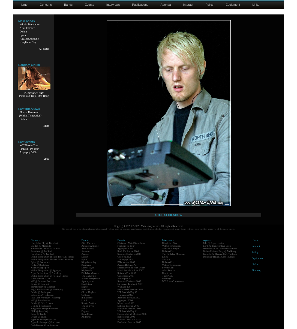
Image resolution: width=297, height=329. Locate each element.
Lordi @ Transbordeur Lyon (217, 245)
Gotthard (86, 295)
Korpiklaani (87, 314)
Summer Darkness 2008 (129, 254)
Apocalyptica (88, 281)
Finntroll (86, 289)
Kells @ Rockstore (40, 265)
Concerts (46, 4)
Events (89, 4)
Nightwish (87, 270)
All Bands (86, 316)
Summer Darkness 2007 (129, 281)
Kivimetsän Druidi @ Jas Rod (45, 248)
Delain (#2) (167, 262)
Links (255, 4)
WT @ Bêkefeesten (40, 300)
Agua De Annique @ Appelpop (46, 273)
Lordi (84, 300)
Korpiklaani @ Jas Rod (42, 254)
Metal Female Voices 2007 (131, 270)
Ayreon (85, 254)
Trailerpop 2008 (125, 259)
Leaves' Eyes (88, 267)
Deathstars (87, 284)
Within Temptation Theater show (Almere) (52, 259)
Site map (256, 270)
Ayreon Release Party (128, 265)
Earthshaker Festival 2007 (130, 289)
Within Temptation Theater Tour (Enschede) (52, 256)
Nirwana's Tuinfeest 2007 (130, 284)
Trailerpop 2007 (125, 295)
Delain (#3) (167, 251)
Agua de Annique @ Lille (43, 319)
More (46, 125)
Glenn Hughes (89, 292)
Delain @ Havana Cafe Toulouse (219, 256)
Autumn (86, 251)
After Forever (27, 27)
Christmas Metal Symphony (131, 243)
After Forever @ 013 (41, 278)
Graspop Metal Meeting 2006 (132, 314)
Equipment (233, 4)
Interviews (113, 4)
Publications (140, 4)
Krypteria (86, 265)
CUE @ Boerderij (40, 311)
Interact (188, 4)
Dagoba (85, 311)
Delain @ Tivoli (39, 316)
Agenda (166, 4)
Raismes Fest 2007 (127, 273)
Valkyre (166, 259)
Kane (84, 308)
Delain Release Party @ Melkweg (219, 251)
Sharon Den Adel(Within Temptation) (30, 114)
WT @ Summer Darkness (43, 281)
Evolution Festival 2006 (129, 308)
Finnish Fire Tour (29, 148)
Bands (68, 4)
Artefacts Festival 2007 (129, 297)
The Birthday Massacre (173, 254)
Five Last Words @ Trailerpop (46, 297)
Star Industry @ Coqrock (43, 286)
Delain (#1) (167, 278)
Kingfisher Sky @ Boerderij (45, 243)
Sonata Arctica (89, 303)
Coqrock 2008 (124, 256)
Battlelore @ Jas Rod (41, 251)
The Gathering (89, 275)
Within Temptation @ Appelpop (46, 270)
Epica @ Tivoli (38, 314)
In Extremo (87, 297)
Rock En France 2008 (128, 251)
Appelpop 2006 (125, 300)
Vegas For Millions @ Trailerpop (47, 289)
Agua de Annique (29, 38)
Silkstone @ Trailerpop (42, 295)
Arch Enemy (88, 248)
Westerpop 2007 (126, 278)
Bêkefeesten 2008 (126, 262)
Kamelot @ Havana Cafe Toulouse (220, 254)
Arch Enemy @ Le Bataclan (45, 325)
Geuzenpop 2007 (126, 275)
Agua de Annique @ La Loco (45, 322)
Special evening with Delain (131, 267)
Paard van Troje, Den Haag (34, 95)
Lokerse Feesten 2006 (128, 305)
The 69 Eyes (88, 305)
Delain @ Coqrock (40, 284)
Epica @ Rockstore (40, 262)
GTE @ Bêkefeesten (41, 305)
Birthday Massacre (91, 273)
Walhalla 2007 (125, 286)
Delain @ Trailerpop (41, 292)
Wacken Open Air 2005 (129, 319)
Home (24, 4)
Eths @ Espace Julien (213, 243)
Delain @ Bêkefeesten (42, 303)
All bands (44, 48)
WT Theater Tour (29, 145)
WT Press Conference (173, 281)
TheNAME (167, 275)
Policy (209, 4)
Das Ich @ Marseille (41, 245)
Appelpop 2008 (28, 152)
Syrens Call (168, 267)
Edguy (85, 286)
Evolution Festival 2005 (129, 322)
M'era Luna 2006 (126, 303)
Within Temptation (30, 24)
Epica (23, 35)
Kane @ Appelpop (40, 267)
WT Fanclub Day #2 (128, 292)
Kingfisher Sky (28, 42)
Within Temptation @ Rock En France (49, 275)
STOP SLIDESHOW (168, 215)
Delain (23, 31)
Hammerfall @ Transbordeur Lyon (220, 248)
